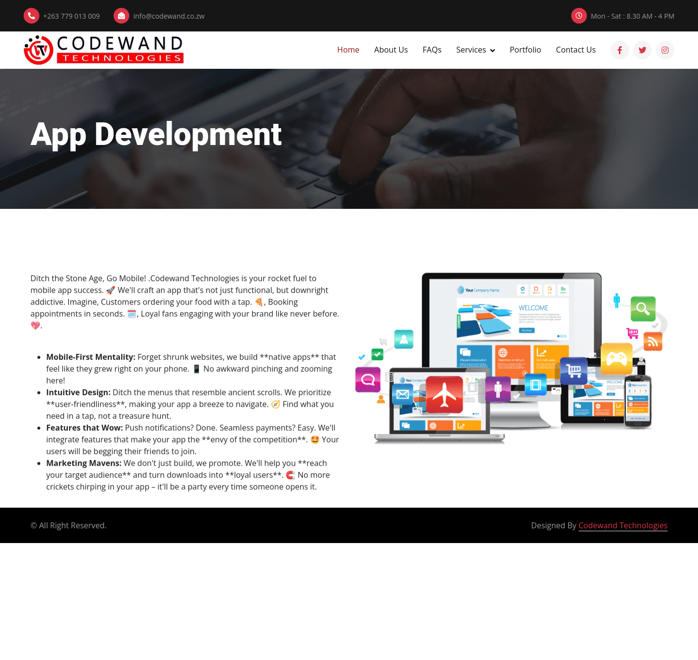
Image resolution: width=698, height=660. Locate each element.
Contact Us (576, 49)
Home (348, 49)
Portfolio (525, 49)
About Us (391, 49)
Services (471, 49)
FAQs (432, 49)
